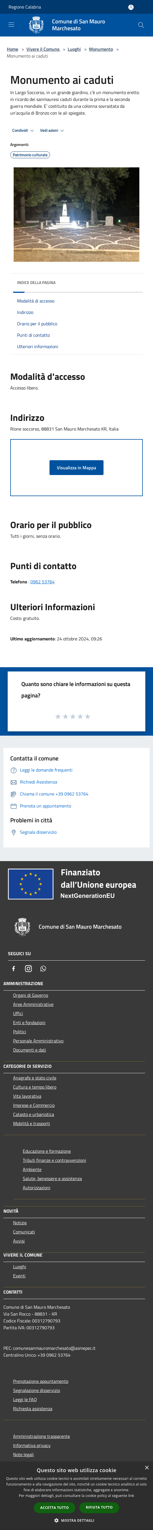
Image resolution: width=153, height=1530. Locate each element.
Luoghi (74, 49)
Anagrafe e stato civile (34, 1077)
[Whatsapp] (43, 968)
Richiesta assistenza (32, 1408)
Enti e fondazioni (29, 1022)
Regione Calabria (25, 6)
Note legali (23, 1454)
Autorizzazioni (36, 1187)
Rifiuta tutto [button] (99, 1507)
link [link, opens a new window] (131, 1495)
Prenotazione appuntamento (40, 1381)
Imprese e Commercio (34, 1105)
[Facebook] (13, 968)
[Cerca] (141, 25)
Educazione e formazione (47, 1151)
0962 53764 (42, 581)
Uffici (18, 1013)
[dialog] (76, 1496)
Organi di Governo (30, 995)
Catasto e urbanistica (33, 1114)
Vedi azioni (53, 130)
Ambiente (32, 1169)
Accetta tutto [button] (54, 1507)
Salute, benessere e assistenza (52, 1178)
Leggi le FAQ (25, 1399)
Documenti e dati (29, 1049)
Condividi (24, 130)
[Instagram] (28, 968)
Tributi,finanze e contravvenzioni (54, 1160)
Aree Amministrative (33, 1004)
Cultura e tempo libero (34, 1086)
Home (12, 49)
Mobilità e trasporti (31, 1123)
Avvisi (19, 1240)
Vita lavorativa (27, 1096)
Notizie (20, 1222)
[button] (76, 1520)
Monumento (101, 49)
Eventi (19, 1275)
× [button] (146, 1468)
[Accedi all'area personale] (131, 7)
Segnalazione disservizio (36, 1390)
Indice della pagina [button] (36, 282)
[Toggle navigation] (11, 24)
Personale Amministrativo (38, 1040)
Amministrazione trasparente (41, 1436)
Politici (19, 1031)
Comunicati (24, 1231)
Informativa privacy (32, 1445)
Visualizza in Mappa (76, 467)
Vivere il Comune (43, 49)
